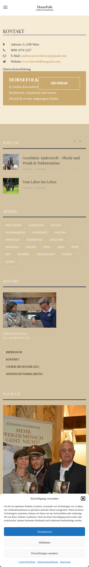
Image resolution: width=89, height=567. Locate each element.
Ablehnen (44, 542)
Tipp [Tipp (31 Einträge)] (8, 254)
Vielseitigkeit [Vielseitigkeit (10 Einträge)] (46, 254)
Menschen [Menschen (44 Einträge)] (12, 247)
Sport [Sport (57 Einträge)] (75, 247)
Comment (40, 169)
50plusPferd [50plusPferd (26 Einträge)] (13, 225)
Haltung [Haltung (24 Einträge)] (60, 232)
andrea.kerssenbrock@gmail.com (44, 55)
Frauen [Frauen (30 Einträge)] (56, 225)
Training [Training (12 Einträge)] (23, 254)
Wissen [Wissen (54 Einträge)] (10, 261)
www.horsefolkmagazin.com (42, 61)
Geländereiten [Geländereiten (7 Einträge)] (15, 232)
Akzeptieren (44, 531)
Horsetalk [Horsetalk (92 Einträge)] (12, 239)
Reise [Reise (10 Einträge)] (47, 247)
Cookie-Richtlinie (26, 562)
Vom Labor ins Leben (39, 182)
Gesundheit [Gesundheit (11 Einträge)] (39, 232)
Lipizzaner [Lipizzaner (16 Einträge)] (56, 239)
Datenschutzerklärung (47, 562)
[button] (83, 498)
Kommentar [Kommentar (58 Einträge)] (34, 239)
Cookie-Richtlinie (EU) (22, 366)
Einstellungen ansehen (44, 553)
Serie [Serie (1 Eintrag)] (60, 247)
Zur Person (59, 83)
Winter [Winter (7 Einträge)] (66, 254)
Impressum (65, 562)
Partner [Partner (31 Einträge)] (31, 247)
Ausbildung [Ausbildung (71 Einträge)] (36, 225)
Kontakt (12, 359)
